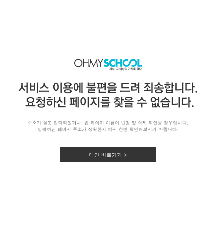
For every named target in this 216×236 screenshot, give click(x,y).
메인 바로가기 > (108, 155)
